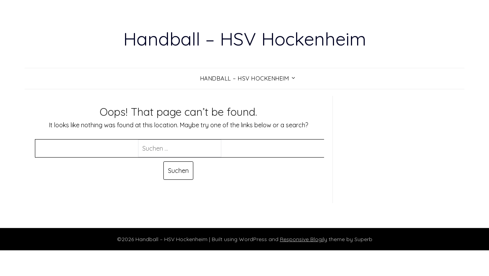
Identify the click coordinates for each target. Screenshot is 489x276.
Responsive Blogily (303, 239)
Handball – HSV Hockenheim (244, 38)
